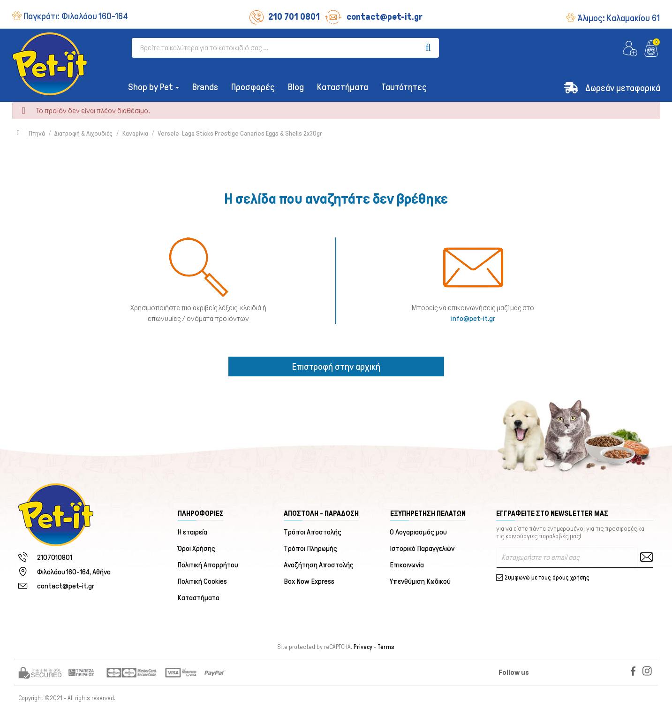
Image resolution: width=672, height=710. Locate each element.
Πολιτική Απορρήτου (208, 565)
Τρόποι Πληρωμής (310, 548)
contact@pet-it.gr (374, 16)
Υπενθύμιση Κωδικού (420, 581)
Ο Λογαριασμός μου (418, 532)
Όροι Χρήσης (197, 548)
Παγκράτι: (75, 16)
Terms (386, 647)
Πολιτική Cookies (202, 581)
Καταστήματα (199, 598)
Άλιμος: (618, 18)
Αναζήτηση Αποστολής (319, 565)
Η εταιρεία (193, 532)
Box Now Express (309, 581)
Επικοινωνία (407, 565)
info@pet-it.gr (473, 318)
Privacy (363, 647)
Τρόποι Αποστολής (312, 532)
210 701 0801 (284, 16)
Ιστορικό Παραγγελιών (422, 548)
